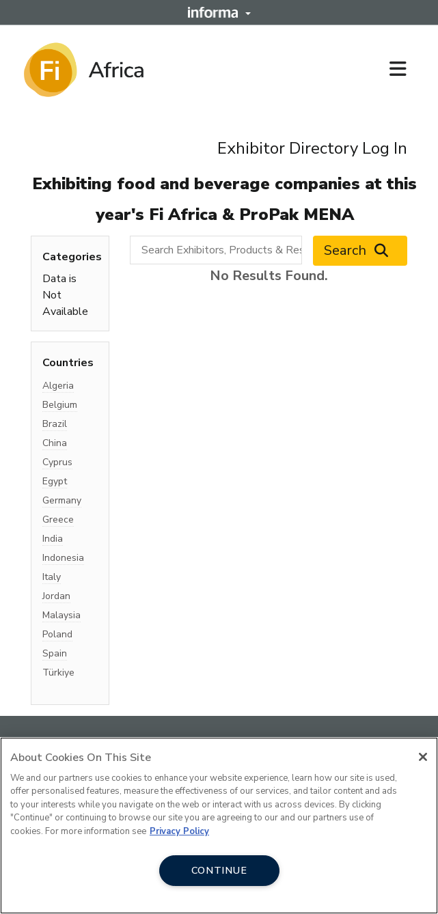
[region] (219, 825)
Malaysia (61, 615)
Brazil (54, 423)
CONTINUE (219, 870)
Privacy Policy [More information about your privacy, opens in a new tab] (179, 831)
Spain (54, 653)
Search (360, 250)
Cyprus (57, 462)
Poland (57, 634)
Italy (51, 576)
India (52, 538)
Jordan (56, 596)
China (54, 443)
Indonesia (63, 557)
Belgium (59, 404)
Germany (61, 500)
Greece (58, 519)
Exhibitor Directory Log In (312, 148)
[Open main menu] (403, 69)
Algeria (58, 385)
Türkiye (58, 672)
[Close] (423, 757)
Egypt (54, 481)
